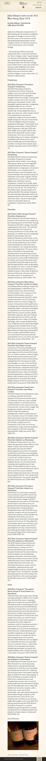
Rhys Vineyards (23, 5)
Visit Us (39, 2)
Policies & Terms (23, 755)
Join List (38, 7)
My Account (37, 5)
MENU (7, 3)
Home (9, 755)
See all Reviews (13, 719)
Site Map (15, 755)
